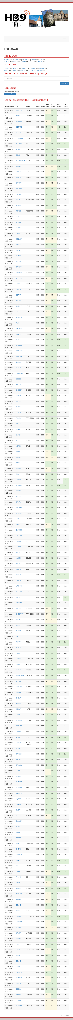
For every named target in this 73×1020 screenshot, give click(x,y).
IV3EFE (18, 866)
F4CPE (18, 877)
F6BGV (18, 743)
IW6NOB (19, 586)
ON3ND (22, 70)
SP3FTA (18, 502)
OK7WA (18, 597)
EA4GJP (18, 250)
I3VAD (18, 843)
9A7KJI (18, 647)
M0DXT (18, 491)
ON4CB (41, 68)
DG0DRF (19, 513)
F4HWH (18, 468)
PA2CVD (19, 972)
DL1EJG (18, 368)
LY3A (17, 474)
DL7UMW (19, 1006)
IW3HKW (19, 317)
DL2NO (18, 631)
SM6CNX (19, 356)
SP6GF (18, 899)
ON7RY (18, 396)
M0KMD (18, 911)
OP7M (18, 966)
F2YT (31, 61)
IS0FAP (18, 295)
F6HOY (18, 939)
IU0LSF (18, 401)
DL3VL (18, 340)
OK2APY (19, 726)
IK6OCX (18, 261)
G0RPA (18, 569)
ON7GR (18, 625)
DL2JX (18, 737)
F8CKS (18, 670)
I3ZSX (18, 883)
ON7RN (24, 60)
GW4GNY (19, 804)
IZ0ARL (33, 60)
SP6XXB (19, 754)
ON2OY (18, 407)
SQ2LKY (19, 239)
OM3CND (19, 793)
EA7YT (18, 636)
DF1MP (18, 933)
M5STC (18, 424)
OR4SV (18, 256)
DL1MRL (19, 222)
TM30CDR (19, 373)
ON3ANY (19, 855)
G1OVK (18, 300)
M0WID (18, 446)
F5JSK (18, 955)
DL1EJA (18, 362)
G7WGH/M (19, 138)
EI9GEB (18, 379)
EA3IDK (18, 435)
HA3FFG (19, 351)
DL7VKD (19, 278)
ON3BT (18, 871)
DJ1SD (18, 457)
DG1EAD (19, 894)
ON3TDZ (19, 687)
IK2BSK (40, 70)
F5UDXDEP (20, 675)
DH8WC (18, 776)
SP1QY (18, 759)
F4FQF (15, 61)
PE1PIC (18, 564)
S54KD (18, 228)
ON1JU (18, 480)
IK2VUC (15, 68)
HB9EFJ (7, 61)
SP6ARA (19, 765)
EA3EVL (40, 61)
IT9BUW (18, 575)
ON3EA (18, 289)
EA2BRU (19, 922)
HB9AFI (18, 709)
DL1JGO (19, 485)
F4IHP (18, 312)
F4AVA (14, 70)
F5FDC (18, 659)
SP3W (18, 463)
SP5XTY (18, 267)
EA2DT (18, 715)
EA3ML (18, 653)
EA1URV (19, 188)
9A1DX (18, 827)
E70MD (18, 1000)
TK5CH (18, 412)
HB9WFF (19, 452)
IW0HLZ (18, 205)
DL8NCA (19, 720)
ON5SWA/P (20, 614)
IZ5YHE (18, 905)
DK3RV (18, 838)
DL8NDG (19, 787)
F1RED (18, 418)
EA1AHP (19, 536)
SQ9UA (18, 799)
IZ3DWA (18, 989)
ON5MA (18, 698)
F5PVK (18, 552)
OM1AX (18, 810)
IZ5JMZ (18, 149)
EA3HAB (19, 273)
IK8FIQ (18, 200)
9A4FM (18, 558)
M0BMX (18, 166)
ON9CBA (19, 390)
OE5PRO (19, 127)
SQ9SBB (19, 345)
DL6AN (18, 132)
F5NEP (18, 703)
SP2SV (18, 244)
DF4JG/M (19, 328)
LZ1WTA (18, 771)
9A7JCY (18, 496)
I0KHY (42, 60)
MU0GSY (19, 592)
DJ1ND (18, 888)
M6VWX (18, 995)
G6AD (18, 155)
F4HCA (18, 541)
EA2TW (18, 384)
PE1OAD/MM (20, 161)
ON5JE (31, 70)
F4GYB (18, 177)
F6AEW (18, 983)
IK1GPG (15, 60)
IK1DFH (6, 60)
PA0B (17, 323)
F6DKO (24, 68)
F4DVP (18, 642)
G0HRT (18, 172)
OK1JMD (19, 603)
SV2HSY (19, 681)
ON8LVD (19, 110)
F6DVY (18, 944)
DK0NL (18, 832)
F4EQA (18, 950)
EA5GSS (19, 530)
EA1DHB (19, 508)
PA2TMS (19, 144)
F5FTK (18, 620)
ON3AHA (19, 306)
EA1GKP (19, 194)
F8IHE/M (19, 121)
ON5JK (18, 233)
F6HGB (18, 692)
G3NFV (18, 334)
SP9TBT (18, 183)
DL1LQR (19, 748)
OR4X (18, 429)
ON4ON (18, 580)
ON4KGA (19, 978)
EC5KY (18, 217)
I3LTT (17, 440)
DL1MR (18, 927)
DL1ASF (18, 815)
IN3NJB (18, 211)
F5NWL (18, 284)
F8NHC (18, 916)
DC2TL (18, 116)
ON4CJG (19, 782)
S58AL (24, 61)
